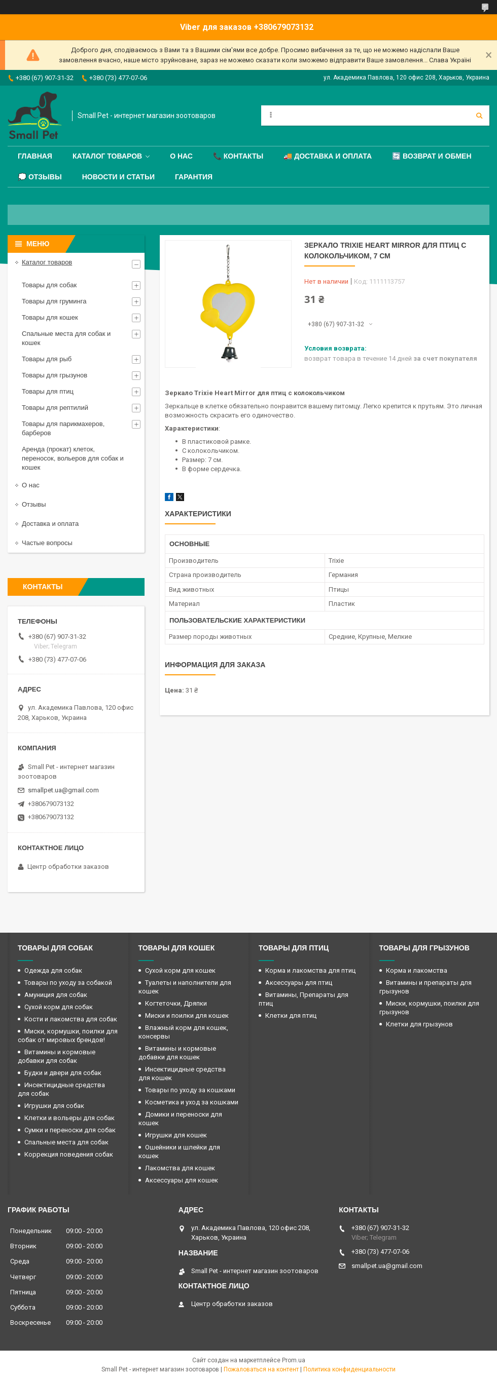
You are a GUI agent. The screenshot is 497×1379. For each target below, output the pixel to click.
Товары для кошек (50, 317)
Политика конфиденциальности (349, 1369)
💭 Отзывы (40, 177)
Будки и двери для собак (62, 1073)
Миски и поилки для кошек (187, 1015)
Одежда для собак (53, 970)
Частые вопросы (47, 543)
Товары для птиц (48, 391)
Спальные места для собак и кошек (66, 338)
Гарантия (193, 177)
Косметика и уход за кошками (191, 1102)
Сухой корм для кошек (180, 970)
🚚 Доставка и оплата (327, 156)
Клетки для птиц (290, 1015)
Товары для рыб (47, 359)
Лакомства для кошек (180, 1168)
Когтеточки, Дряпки (176, 1003)
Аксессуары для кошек (181, 1180)
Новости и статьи (118, 177)
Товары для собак (49, 285)
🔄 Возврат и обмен (431, 156)
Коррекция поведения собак (68, 1154)
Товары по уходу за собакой (68, 982)
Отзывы (34, 504)
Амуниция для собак (55, 995)
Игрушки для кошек (176, 1135)
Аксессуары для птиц (298, 982)
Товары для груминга (54, 301)
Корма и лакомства (416, 970)
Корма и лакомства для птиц (310, 970)
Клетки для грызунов (419, 1024)
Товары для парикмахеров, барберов (63, 428)
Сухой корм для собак (58, 1007)
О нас (181, 156)
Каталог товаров (107, 156)
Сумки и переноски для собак (70, 1130)
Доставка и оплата (50, 523)
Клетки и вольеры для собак (69, 1118)
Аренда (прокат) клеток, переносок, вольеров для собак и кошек (73, 458)
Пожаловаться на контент (261, 1369)
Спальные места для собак (66, 1142)
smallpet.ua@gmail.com (63, 790)
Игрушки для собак (54, 1105)
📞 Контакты (238, 156)
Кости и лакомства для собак (70, 1019)
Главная (35, 156)
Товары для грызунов (54, 375)
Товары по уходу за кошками (190, 1090)
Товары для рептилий (55, 407)
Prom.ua (293, 1360)
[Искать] (479, 115)
